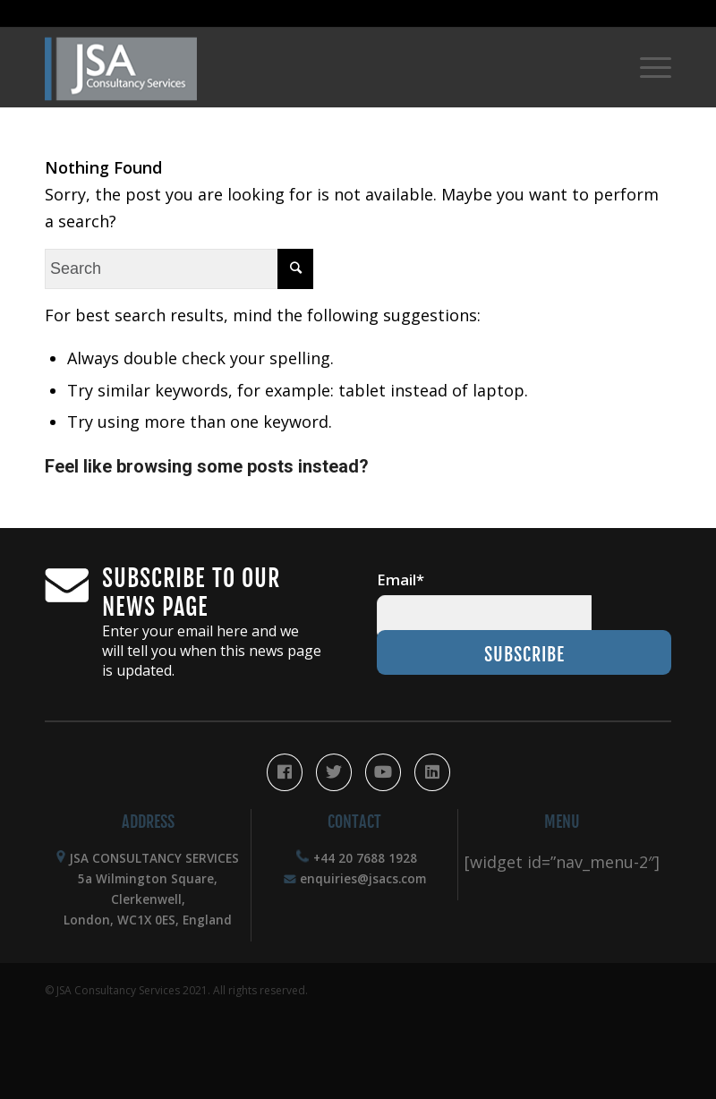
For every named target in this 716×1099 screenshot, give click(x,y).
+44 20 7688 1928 (365, 858)
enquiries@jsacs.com (363, 879)
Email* (400, 579)
